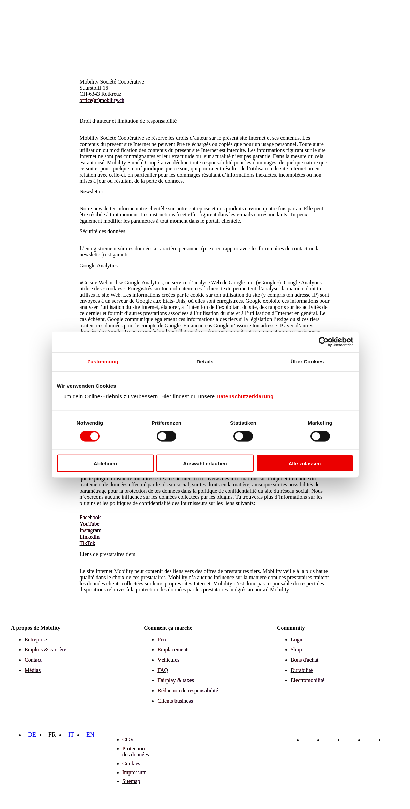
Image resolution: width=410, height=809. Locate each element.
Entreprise (36, 639)
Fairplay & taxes (175, 680)
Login (297, 639)
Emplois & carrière (45, 650)
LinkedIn (90, 537)
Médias (33, 670)
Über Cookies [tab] (307, 361)
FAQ (162, 670)
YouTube (90, 524)
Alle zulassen (304, 463)
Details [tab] (205, 361)
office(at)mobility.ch (102, 100)
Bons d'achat (305, 660)
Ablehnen (105, 463)
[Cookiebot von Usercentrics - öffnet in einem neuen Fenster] (323, 341)
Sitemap (131, 781)
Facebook (90, 517)
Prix (162, 639)
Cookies (131, 763)
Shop (296, 650)
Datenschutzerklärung (245, 396)
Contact (33, 660)
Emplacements (173, 650)
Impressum (134, 772)
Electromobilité (308, 680)
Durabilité (302, 670)
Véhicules (168, 660)
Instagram (91, 530)
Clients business (175, 701)
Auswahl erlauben (205, 463)
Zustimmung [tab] (102, 361)
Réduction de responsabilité (187, 690)
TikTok (87, 543)
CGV (128, 740)
